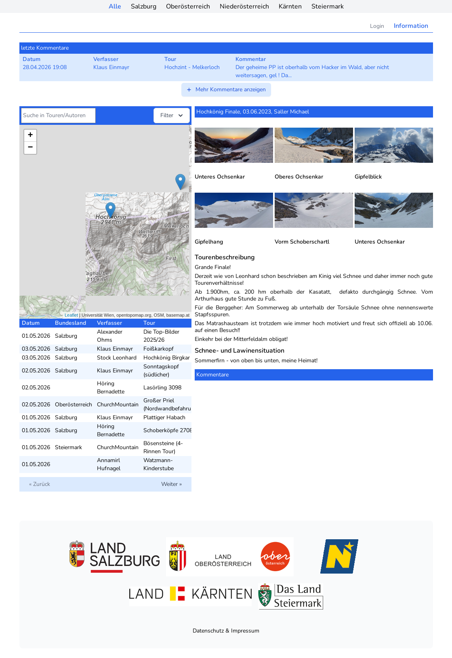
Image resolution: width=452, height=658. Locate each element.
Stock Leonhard (117, 358)
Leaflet (71, 315)
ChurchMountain (118, 404)
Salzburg (143, 6)
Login (377, 26)
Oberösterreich (188, 6)
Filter (172, 115)
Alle (115, 6)
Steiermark (327, 6)
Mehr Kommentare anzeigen (226, 89)
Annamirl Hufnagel (108, 464)
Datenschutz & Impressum (226, 631)
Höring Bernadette (110, 387)
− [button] (30, 148)
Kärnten (290, 6)
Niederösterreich (244, 6)
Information (411, 25)
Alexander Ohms (109, 336)
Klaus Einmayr (115, 349)
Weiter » (171, 484)
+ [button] (30, 136)
